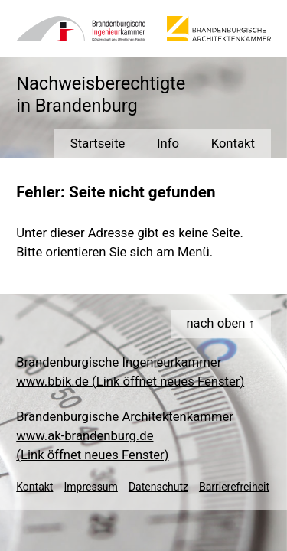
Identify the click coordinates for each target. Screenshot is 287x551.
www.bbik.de (130, 381)
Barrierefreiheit (234, 487)
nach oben (215, 323)
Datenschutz (158, 487)
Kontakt (34, 487)
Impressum (90, 487)
